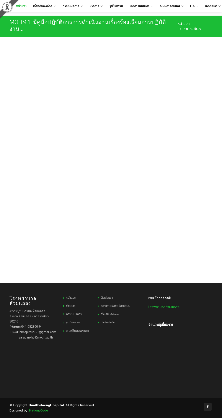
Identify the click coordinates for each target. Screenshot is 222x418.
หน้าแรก (184, 23)
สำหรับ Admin (110, 314)
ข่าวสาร (70, 306)
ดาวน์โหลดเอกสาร (78, 330)
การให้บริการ (74, 314)
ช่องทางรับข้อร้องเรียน (115, 306)
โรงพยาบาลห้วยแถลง (163, 307)
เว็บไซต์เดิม (108, 322)
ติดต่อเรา (107, 297)
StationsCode (38, 410)
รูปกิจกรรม (116, 6)
